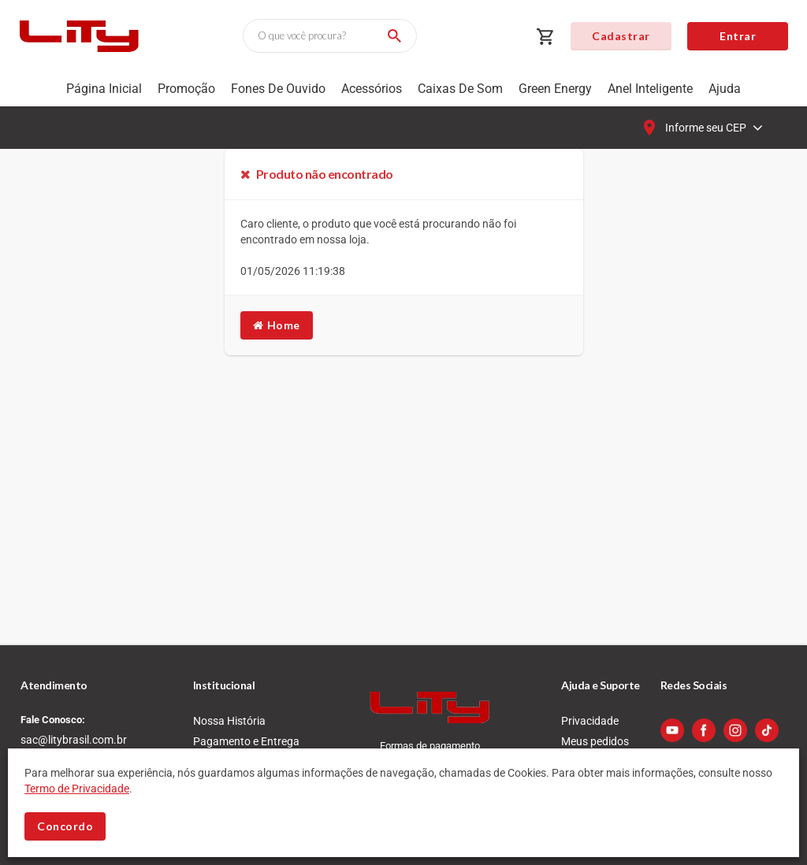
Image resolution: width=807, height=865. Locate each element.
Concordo (65, 826)
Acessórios (371, 88)
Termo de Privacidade (76, 788)
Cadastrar (621, 36)
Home (276, 325)
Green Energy (555, 88)
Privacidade (590, 721)
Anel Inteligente (650, 88)
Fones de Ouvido (278, 88)
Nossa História (229, 721)
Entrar (738, 36)
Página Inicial (104, 88)
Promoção (186, 88)
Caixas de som (460, 88)
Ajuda (724, 88)
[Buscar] (392, 36)
